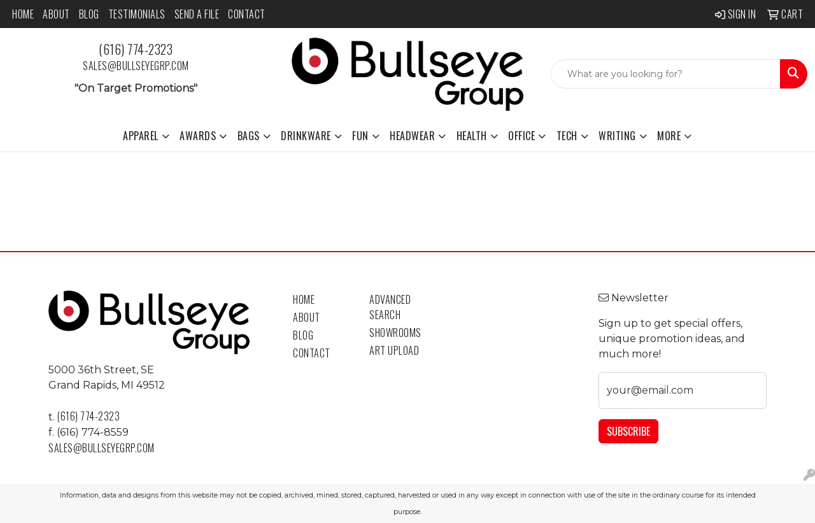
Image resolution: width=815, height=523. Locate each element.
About (56, 14)
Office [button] (521, 135)
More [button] (669, 135)
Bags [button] (248, 135)
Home (23, 14)
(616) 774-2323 (136, 49)
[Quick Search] (666, 74)
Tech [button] (567, 135)
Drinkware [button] (306, 135)
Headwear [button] (412, 135)
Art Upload (394, 350)
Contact (247, 14)
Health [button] (472, 135)
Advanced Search (390, 307)
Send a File (197, 14)
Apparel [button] (141, 135)
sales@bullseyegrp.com (136, 65)
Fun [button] (360, 135)
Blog (89, 14)
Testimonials (137, 14)
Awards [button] (198, 135)
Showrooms (395, 332)
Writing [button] (617, 135)
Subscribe (628, 431)
